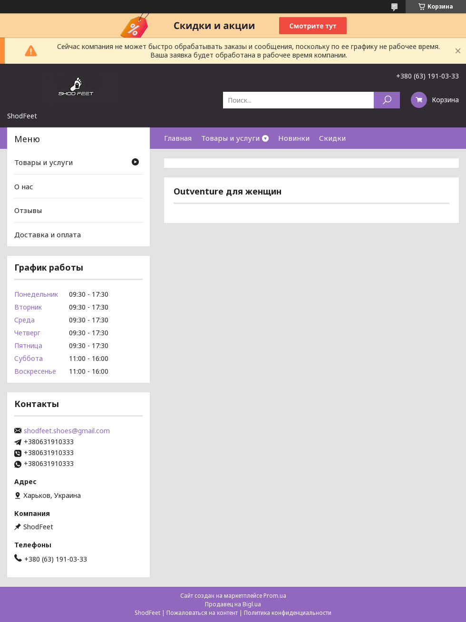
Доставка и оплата (47, 234)
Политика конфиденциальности (287, 613)
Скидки (332, 138)
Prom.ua (274, 596)
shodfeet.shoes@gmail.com (67, 431)
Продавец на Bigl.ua (233, 604)
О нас (23, 186)
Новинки (294, 138)
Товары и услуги (230, 138)
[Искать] (387, 100)
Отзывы (28, 210)
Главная (178, 138)
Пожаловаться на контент (202, 613)
